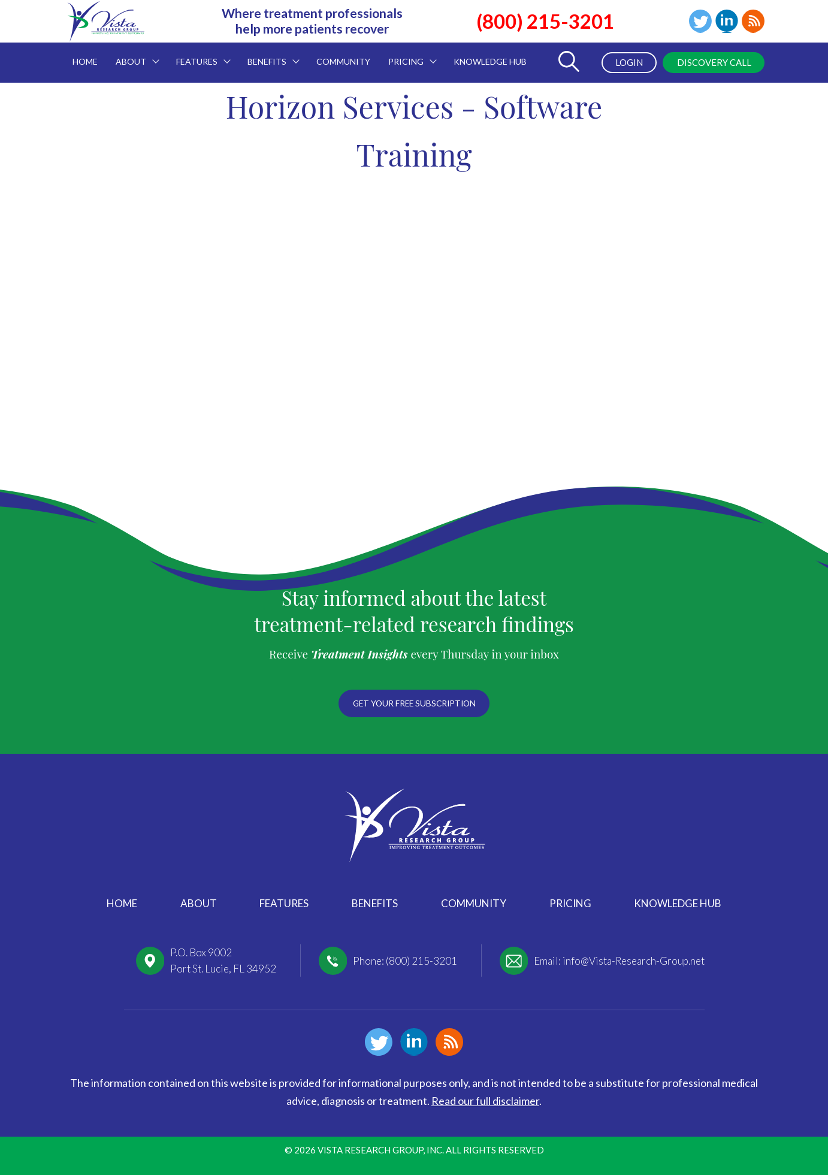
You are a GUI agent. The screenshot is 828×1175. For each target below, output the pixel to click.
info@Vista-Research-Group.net (634, 961)
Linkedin (724, 22)
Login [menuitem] (622, 62)
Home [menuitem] (85, 61)
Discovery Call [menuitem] (710, 62)
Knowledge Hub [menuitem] (490, 61)
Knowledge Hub (677, 903)
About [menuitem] (133, 55)
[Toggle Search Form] (564, 63)
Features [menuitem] (199, 55)
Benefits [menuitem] (269, 55)
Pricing (570, 903)
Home (122, 903)
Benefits (375, 903)
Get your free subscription (414, 701)
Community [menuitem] (343, 61)
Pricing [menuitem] (408, 55)
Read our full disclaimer (485, 1100)
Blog (752, 22)
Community (473, 903)
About (198, 903)
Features (284, 903)
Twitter (696, 22)
